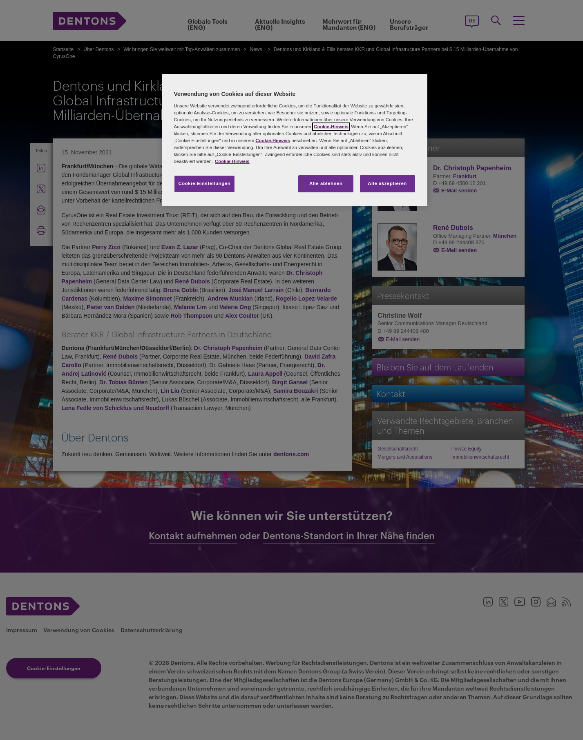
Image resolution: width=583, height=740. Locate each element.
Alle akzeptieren (387, 183)
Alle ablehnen (325, 183)
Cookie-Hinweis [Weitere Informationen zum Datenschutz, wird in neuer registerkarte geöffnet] (232, 161)
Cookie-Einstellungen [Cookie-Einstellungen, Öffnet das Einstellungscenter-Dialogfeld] (205, 183)
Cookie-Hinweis (331, 126)
